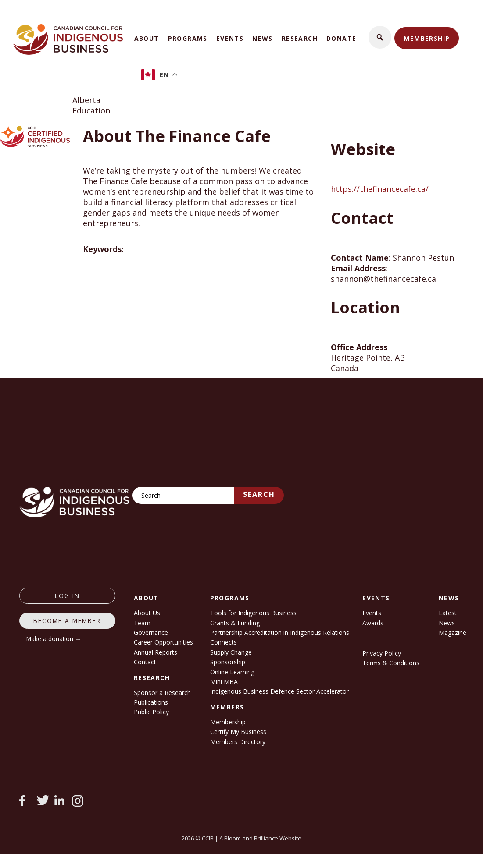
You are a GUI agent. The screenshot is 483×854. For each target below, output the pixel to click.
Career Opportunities (163, 642)
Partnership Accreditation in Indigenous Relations (279, 632)
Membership (427, 38)
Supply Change (231, 652)
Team (142, 623)
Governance (151, 632)
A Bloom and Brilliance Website (260, 838)
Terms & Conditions (390, 663)
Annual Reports (155, 652)
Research (300, 38)
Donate (341, 38)
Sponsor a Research (162, 692)
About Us (147, 613)
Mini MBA (224, 681)
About (146, 38)
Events (229, 38)
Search (259, 494)
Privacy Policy (381, 653)
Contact (145, 662)
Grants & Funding (235, 623)
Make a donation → (53, 638)
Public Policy (151, 712)
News (262, 38)
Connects (223, 642)
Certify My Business (238, 731)
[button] (380, 37)
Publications (151, 702)
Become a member (67, 621)
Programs (188, 38)
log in (67, 596)
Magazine (452, 632)
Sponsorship (227, 662)
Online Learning (232, 672)
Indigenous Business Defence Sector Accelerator (279, 691)
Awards (372, 623)
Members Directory (237, 741)
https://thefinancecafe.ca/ (380, 189)
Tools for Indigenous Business (253, 613)
